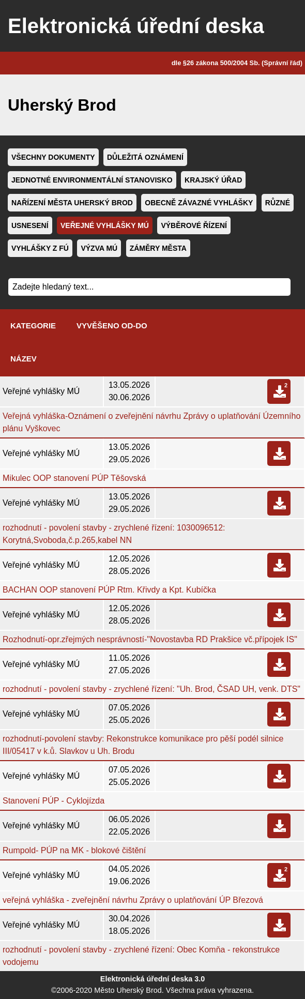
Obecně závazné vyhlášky (199, 203)
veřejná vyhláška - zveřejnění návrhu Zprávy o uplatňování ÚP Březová (133, 900)
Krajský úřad (213, 180)
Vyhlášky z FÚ (40, 248)
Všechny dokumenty (53, 157)
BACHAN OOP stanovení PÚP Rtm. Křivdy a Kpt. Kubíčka (109, 589)
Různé (277, 203)
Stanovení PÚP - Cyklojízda (53, 800)
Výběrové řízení (194, 225)
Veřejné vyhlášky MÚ (104, 225)
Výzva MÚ (99, 248)
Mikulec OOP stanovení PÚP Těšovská (74, 478)
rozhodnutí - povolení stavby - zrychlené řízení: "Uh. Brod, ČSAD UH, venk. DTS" (151, 689)
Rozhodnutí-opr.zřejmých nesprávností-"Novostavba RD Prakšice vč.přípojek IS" (150, 639)
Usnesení (30, 225)
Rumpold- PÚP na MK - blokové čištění (74, 850)
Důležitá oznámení (145, 157)
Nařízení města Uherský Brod (72, 203)
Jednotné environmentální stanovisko (92, 180)
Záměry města (158, 248)
